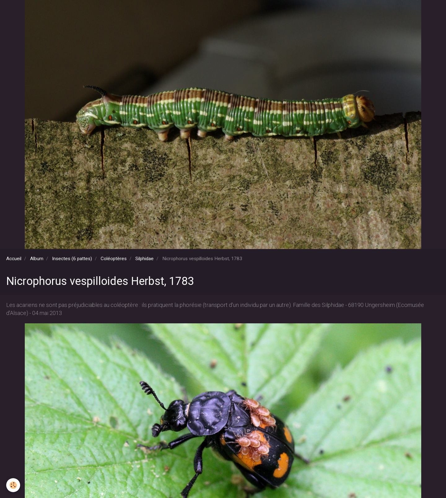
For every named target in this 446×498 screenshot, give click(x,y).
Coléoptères (114, 258)
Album (36, 258)
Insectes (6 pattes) (72, 258)
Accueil (13, 258)
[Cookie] (13, 485)
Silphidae (144, 258)
